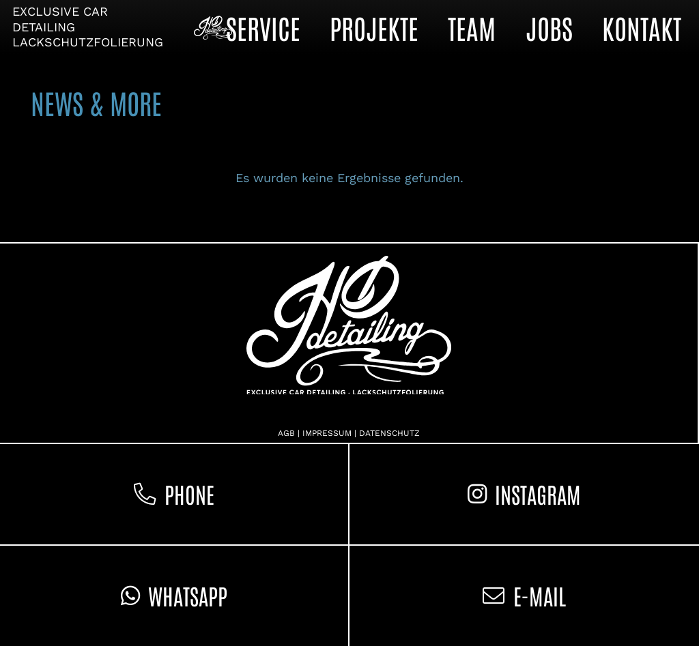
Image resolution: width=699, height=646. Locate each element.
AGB (286, 433)
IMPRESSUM (327, 433)
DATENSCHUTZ (389, 433)
